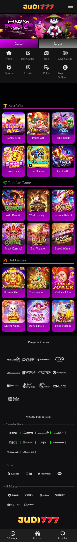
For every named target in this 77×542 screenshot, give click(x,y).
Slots (46, 56)
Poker (46, 70)
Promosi (37, 535)
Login (57, 44)
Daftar (19, 44)
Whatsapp (12, 535)
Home (9, 56)
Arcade (28, 70)
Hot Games (27, 56)
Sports (9, 70)
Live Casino (65, 56)
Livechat (62, 535)
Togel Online (63, 72)
